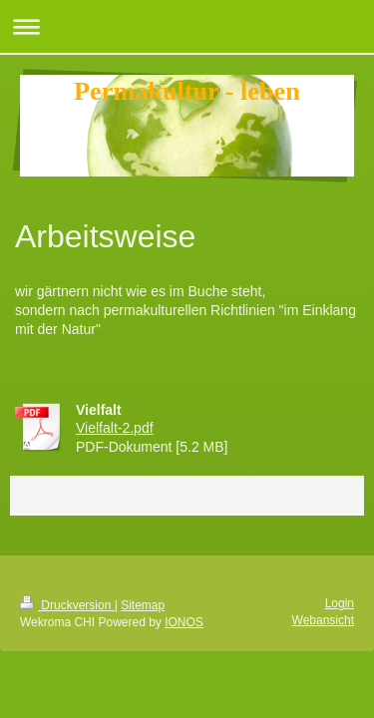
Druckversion (67, 605)
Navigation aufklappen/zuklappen (187, 26)
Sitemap (143, 605)
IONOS (184, 622)
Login (339, 603)
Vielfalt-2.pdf (115, 428)
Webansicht (323, 620)
